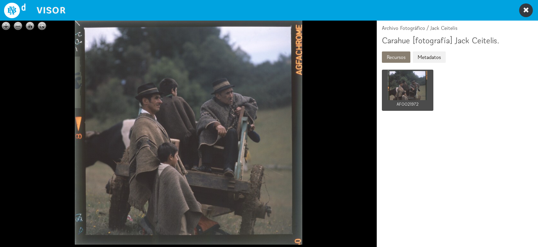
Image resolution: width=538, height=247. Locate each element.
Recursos (396, 57)
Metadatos (429, 57)
